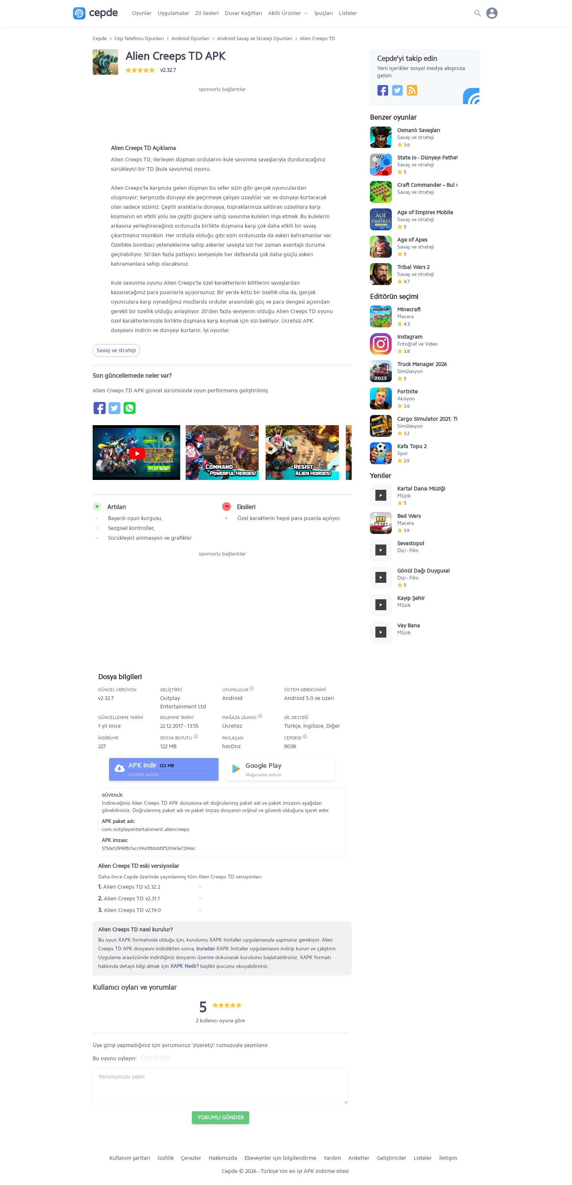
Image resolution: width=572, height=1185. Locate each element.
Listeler (348, 13)
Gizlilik (166, 1158)
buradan (205, 949)
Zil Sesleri (207, 13)
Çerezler (191, 1158)
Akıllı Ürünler (284, 13)
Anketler (359, 1158)
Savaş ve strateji (116, 350)
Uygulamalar (173, 13)
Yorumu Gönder (220, 1117)
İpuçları (323, 13)
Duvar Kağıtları (243, 13)
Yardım (332, 1158)
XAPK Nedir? (184, 966)
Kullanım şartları (129, 1158)
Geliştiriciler (391, 1158)
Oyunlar (142, 13)
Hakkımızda (223, 1158)
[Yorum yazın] (220, 1085)
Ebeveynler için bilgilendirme (280, 1158)
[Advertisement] (222, 115)
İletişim (448, 1158)
